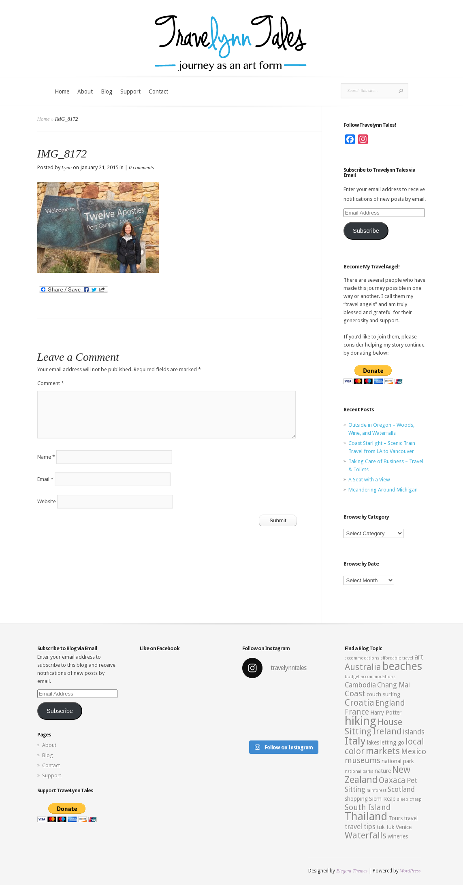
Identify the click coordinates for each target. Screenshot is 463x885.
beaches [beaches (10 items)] (402, 666)
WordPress (410, 871)
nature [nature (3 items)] (383, 771)
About (85, 91)
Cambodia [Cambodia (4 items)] (360, 685)
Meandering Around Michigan (383, 490)
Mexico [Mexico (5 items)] (413, 751)
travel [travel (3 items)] (411, 818)
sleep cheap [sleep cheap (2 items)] (409, 799)
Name (46, 457)
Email (45, 479)
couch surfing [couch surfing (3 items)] (383, 694)
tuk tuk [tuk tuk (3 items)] (386, 827)
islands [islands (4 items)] (414, 732)
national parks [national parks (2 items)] (359, 771)
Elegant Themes (351, 871)
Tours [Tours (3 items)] (395, 818)
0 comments (141, 167)
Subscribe (366, 231)
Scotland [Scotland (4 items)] (401, 789)
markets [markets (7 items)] (383, 751)
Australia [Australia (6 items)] (363, 667)
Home (62, 91)
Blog (106, 91)
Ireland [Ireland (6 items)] (387, 731)
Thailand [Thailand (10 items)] (366, 816)
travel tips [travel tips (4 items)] (360, 827)
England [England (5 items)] (390, 703)
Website (46, 501)
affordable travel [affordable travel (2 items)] (397, 658)
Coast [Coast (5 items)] (355, 693)
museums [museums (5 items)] (362, 760)
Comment (50, 383)
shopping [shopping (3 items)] (356, 799)
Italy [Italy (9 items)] (355, 741)
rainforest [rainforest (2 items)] (376, 790)
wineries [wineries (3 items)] (398, 836)
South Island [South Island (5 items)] (367, 807)
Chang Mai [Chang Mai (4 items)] (393, 685)
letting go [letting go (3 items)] (392, 742)
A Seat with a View (369, 480)
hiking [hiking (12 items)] (360, 721)
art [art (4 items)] (418, 657)
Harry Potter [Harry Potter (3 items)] (385, 712)
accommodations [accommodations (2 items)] (362, 658)
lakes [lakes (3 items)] (373, 742)
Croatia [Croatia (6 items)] (359, 703)
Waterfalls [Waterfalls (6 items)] (365, 835)
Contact (158, 91)
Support (130, 91)
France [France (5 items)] (357, 712)
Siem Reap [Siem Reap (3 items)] (382, 799)
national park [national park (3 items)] (398, 761)
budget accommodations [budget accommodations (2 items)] (370, 676)
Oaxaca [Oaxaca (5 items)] (392, 780)
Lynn (67, 167)
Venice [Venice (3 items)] (404, 827)
